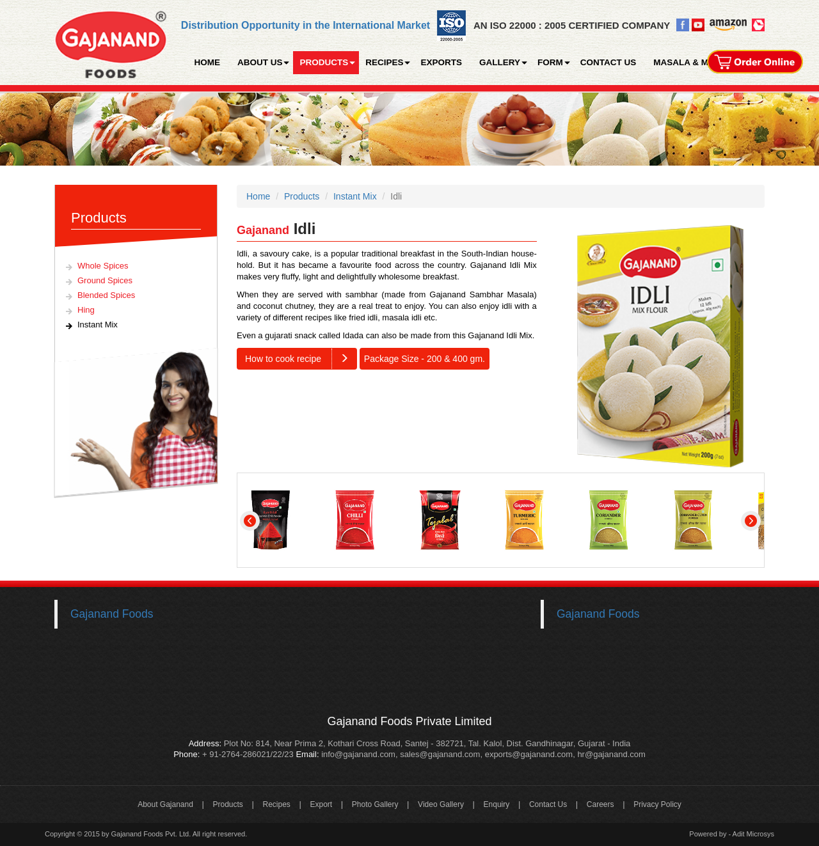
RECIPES (384, 62)
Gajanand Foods (111, 613)
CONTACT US (608, 62)
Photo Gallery (375, 804)
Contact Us (548, 804)
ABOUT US (260, 62)
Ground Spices (104, 280)
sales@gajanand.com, (441, 754)
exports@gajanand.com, (530, 754)
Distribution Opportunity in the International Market (305, 25)
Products (301, 196)
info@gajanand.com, (358, 754)
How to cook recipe (300, 359)
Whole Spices (102, 265)
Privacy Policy (657, 804)
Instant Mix (97, 324)
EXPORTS (441, 62)
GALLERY (499, 62)
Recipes (276, 804)
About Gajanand (165, 804)
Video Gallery (441, 804)
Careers (600, 804)
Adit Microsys (753, 834)
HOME (207, 62)
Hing (86, 310)
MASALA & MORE (690, 62)
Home (258, 196)
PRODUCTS (323, 62)
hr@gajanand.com (611, 754)
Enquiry (497, 804)
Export (321, 804)
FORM (550, 62)
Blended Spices (106, 295)
